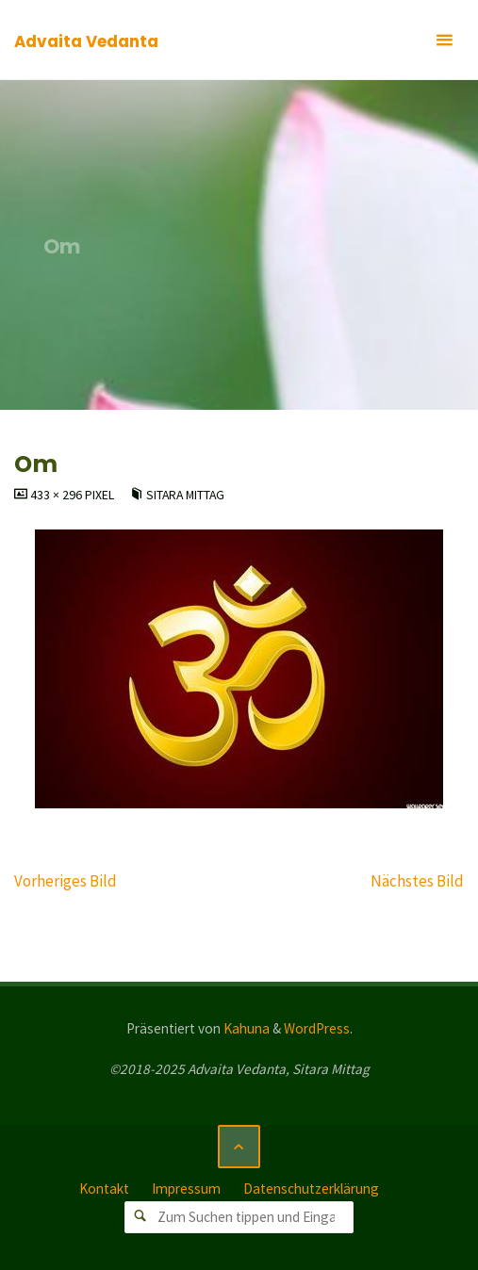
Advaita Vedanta (86, 41)
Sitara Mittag (185, 494)
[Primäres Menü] (444, 40)
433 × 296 (57, 494)
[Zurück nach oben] (239, 1146)
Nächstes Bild (417, 881)
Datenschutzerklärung (311, 1188)
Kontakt (104, 1188)
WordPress (317, 1028)
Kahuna (245, 1028)
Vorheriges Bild (65, 881)
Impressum (186, 1188)
